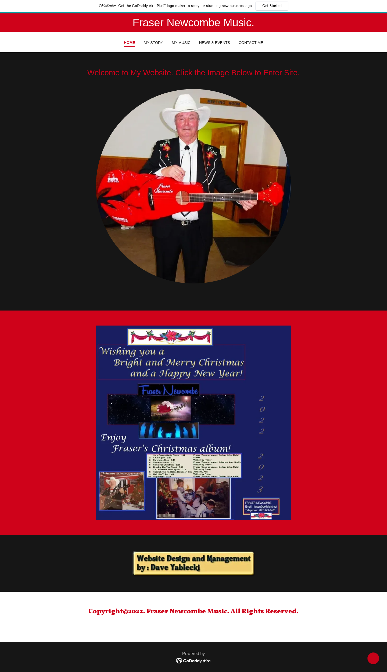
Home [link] (129, 42)
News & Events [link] (214, 42)
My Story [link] (153, 42)
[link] (193, 660)
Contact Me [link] (251, 42)
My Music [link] (181, 42)
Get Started (272, 6)
